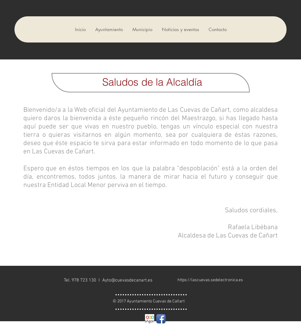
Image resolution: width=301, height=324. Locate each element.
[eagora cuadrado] (149, 318)
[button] (108, 29)
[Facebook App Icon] (161, 318)
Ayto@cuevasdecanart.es (127, 280)
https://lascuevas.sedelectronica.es (210, 280)
